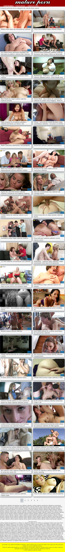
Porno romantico (46, 527)
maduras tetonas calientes (12, 516)
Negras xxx (14, 529)
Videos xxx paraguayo (44, 523)
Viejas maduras (51, 536)
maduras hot (46, 513)
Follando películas (20, 6)
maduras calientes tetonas (37, 511)
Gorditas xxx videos (27, 532)
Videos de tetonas (23, 540)
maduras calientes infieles (45, 509)
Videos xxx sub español (51, 533)
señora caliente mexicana (30, 519)
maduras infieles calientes (7, 515)
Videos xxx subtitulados (34, 535)
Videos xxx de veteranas (18, 528)
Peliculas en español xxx (47, 535)
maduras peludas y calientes (50, 515)
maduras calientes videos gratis (8, 512)
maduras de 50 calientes (6, 513)
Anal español (61, 531)
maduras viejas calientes (25, 516)
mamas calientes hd (37, 516)
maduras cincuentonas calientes (55, 512)
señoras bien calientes (56, 519)
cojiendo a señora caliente (34, 505)
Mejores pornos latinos (57, 527)
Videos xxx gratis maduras (23, 538)
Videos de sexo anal (5, 527)
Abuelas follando (4, 532)
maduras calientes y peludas (24, 512)
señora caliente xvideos (43, 519)
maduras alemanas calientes (35, 508)
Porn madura (25, 531)
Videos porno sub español (11, 536)
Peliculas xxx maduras (23, 529)
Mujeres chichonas (30, 528)
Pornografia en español (15, 532)
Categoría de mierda (33, 6)
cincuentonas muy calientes (19, 505)
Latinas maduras (4, 523)
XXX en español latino (6, 528)
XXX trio (34, 532)
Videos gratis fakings (16, 531)
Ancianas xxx (7, 529)
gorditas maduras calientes (55, 506)
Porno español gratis (43, 529)
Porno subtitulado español (41, 536)
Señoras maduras (23, 525)
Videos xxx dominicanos (43, 532)
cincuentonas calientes (6, 505)
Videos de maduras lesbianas (8, 538)
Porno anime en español (17, 527)
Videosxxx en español (13, 540)
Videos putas (59, 536)
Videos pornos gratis (56, 525)
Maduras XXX (34, 523)
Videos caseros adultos (37, 524)
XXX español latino (23, 535)
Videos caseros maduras (44, 525)
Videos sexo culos (54, 523)
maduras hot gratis (55, 513)
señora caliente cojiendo (16, 519)
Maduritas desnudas (53, 528)
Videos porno (50, 539)
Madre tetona (38, 527)
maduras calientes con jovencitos (15, 509)
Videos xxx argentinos (24, 523)
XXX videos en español (50, 524)
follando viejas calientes (41, 506)
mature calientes (27, 517)
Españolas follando (34, 531)
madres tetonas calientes (20, 508)
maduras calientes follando (31, 509)
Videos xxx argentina (52, 531)
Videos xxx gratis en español (37, 533)
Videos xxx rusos (14, 524)
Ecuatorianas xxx (13, 523)
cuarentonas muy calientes (12, 506)
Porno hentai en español (22, 533)
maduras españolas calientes (21, 513)
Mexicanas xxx (33, 529)
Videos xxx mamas (54, 538)
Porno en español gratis (11, 539)
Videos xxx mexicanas (40, 539)
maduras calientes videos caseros (53, 511)
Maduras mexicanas (29, 527)
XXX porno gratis (34, 538)
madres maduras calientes (7, 508)
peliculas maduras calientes (53, 517)
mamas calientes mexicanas (50, 516)
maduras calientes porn (10, 511)
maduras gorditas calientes (36, 513)
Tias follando (6, 524)
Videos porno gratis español (25, 536)
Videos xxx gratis (33, 525)
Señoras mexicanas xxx (41, 528)
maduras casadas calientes (39, 512)
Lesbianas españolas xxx (12, 525)
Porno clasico (53, 532)
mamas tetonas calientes (16, 517)
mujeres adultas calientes (39, 517)
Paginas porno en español (11, 535)
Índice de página (8, 6)
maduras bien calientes (49, 508)
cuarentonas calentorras (47, 505)
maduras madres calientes (21, 515)
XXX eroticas (42, 531)
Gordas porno (30, 539)
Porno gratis (57, 539)
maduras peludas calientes (35, 515)
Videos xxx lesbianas (25, 524)
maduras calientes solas (23, 511)
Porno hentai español (10, 533)
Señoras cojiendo (43, 538)
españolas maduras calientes (27, 506)
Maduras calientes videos (32, 2)
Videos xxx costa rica (54, 529)
